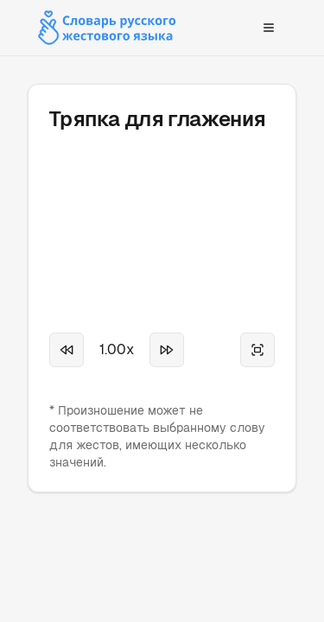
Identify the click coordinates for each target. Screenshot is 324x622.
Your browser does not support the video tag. (162, 210)
